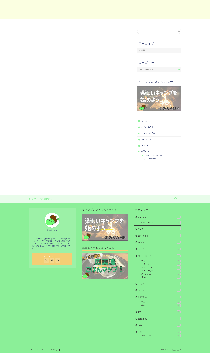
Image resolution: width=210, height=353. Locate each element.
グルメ (159, 242)
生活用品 (159, 318)
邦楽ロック (161, 335)
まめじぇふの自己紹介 (154, 155)
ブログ (159, 283)
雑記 (159, 325)
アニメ (161, 302)
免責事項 (54, 350)
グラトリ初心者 (91, 22)
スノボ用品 (161, 274)
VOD (159, 228)
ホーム (41, 22)
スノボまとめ (161, 267)
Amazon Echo (161, 222)
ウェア (161, 261)
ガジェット (116, 22)
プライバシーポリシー (39, 350)
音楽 (159, 332)
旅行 (159, 311)
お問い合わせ (168, 22)
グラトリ (161, 264)
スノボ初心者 (66, 22)
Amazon (142, 22)
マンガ (159, 290)
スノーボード (159, 255)
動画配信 (159, 297)
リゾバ (161, 277)
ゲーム (159, 249)
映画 (161, 305)
